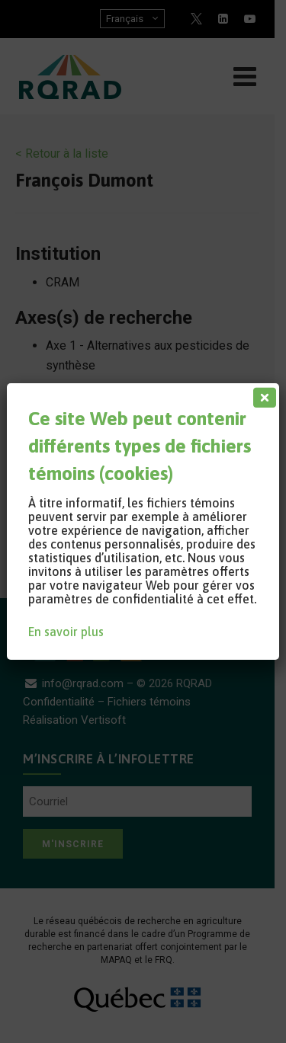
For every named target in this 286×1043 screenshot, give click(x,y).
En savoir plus (66, 631)
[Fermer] (261, 394)
